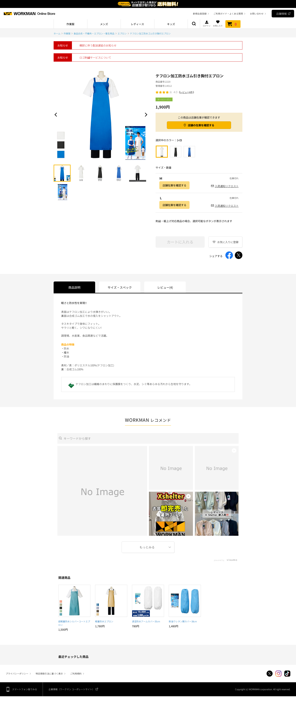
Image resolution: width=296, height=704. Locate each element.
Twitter (270, 674)
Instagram (278, 674)
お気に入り (218, 23)
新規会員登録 (200, 13)
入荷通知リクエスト (227, 186)
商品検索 (194, 24)
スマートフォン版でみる (24, 689)
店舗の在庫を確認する (201, 125)
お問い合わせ (257, 13)
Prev (56, 114)
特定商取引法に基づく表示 (49, 673)
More (148, 547)
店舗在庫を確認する (174, 185)
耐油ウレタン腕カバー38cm (183, 621)
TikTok (287, 674)
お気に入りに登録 (227, 242)
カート (233, 24)
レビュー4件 (186, 92)
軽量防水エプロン (104, 621)
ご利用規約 (76, 673)
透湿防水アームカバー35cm (146, 621)
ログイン (206, 23)
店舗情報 (281, 14)
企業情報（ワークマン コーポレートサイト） (71, 689)
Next (145, 114)
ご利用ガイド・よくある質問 (228, 13)
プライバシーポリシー (17, 673)
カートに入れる (180, 242)
